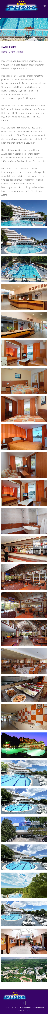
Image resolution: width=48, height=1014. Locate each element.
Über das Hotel (16, 51)
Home (4, 51)
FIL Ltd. (27, 1010)
